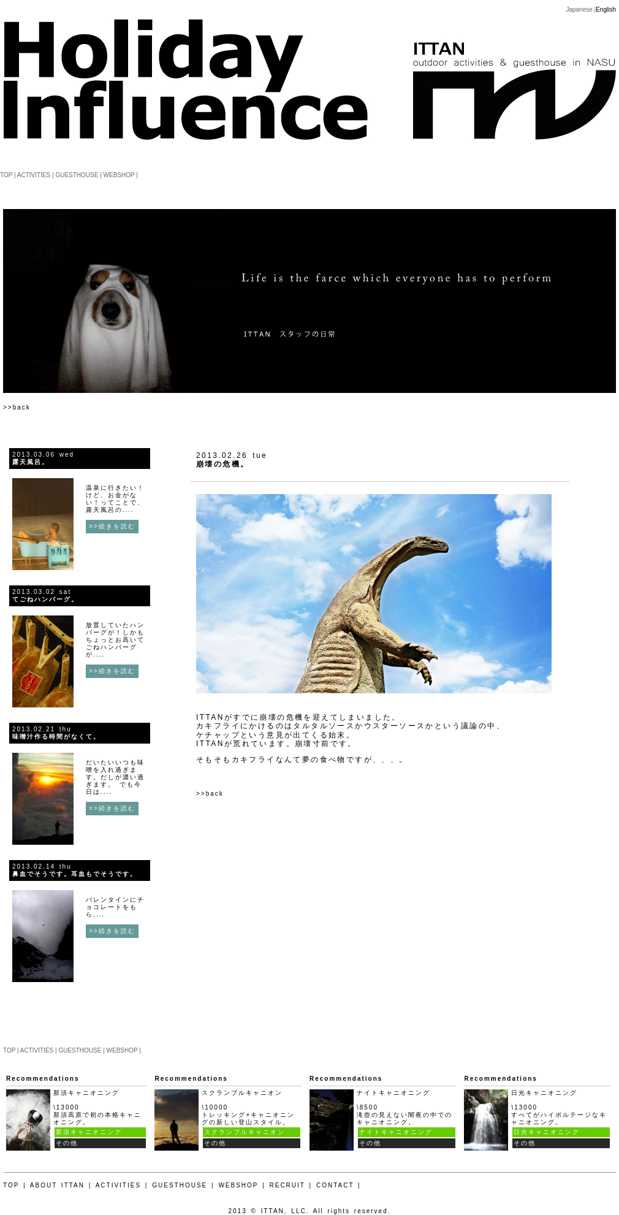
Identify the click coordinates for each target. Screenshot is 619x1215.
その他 (67, 1143)
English (606, 9)
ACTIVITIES (33, 175)
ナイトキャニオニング (396, 1132)
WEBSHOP (119, 175)
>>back (17, 407)
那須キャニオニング (89, 1132)
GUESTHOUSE (76, 175)
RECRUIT (287, 1185)
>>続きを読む (112, 526)
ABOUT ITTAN (57, 1185)
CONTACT (335, 1185)
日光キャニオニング (547, 1132)
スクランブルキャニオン (244, 1132)
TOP (6, 175)
